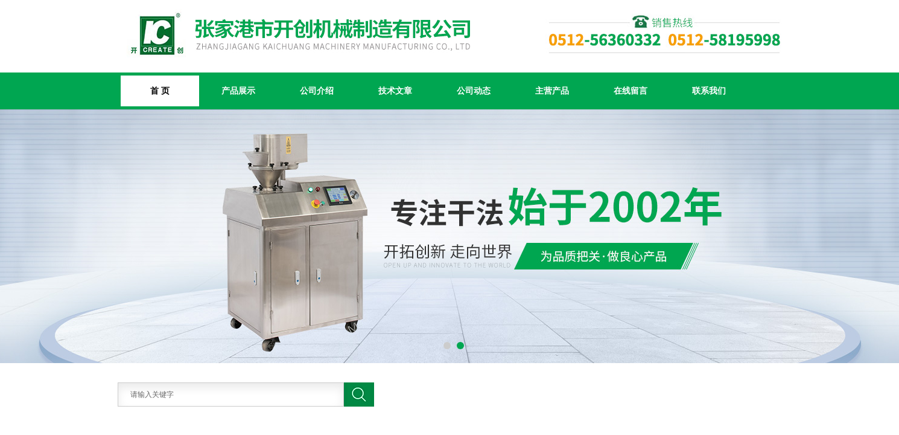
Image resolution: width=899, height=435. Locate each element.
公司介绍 (317, 90)
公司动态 (474, 90)
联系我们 (709, 90)
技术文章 (395, 90)
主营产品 (552, 90)
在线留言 (630, 90)
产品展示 (238, 90)
